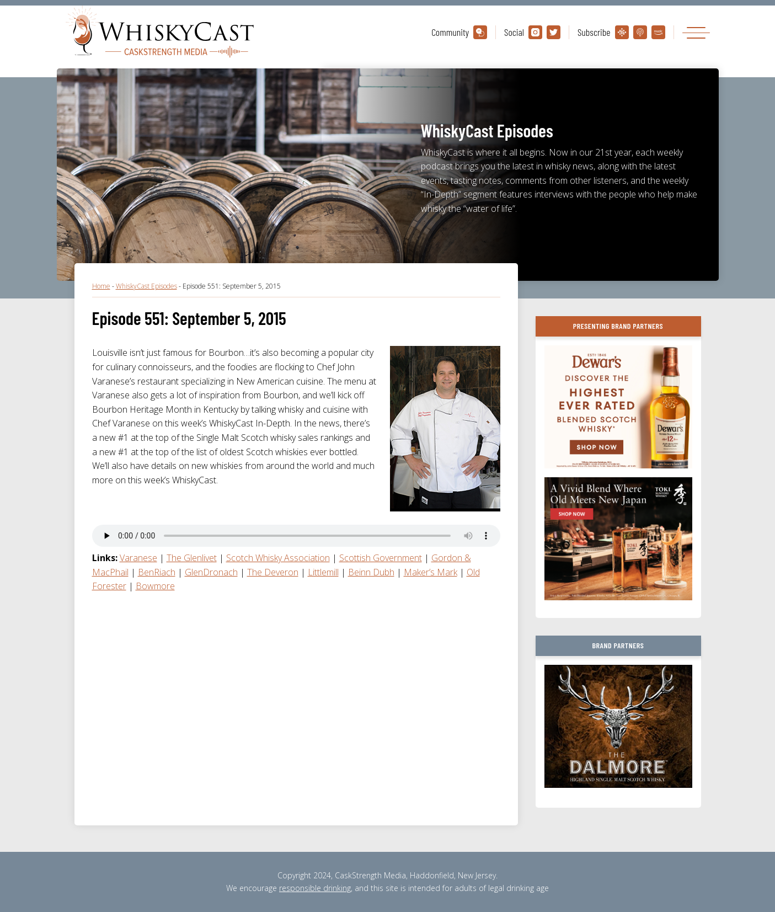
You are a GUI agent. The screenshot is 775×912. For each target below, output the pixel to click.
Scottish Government (380, 558)
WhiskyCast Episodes (146, 286)
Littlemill (323, 572)
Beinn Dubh (371, 572)
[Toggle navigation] (696, 32)
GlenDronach (211, 572)
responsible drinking (315, 888)
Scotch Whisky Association (278, 558)
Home (101, 286)
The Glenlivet (192, 558)
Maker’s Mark (430, 572)
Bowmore (155, 586)
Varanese (138, 558)
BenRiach (156, 572)
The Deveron (272, 572)
